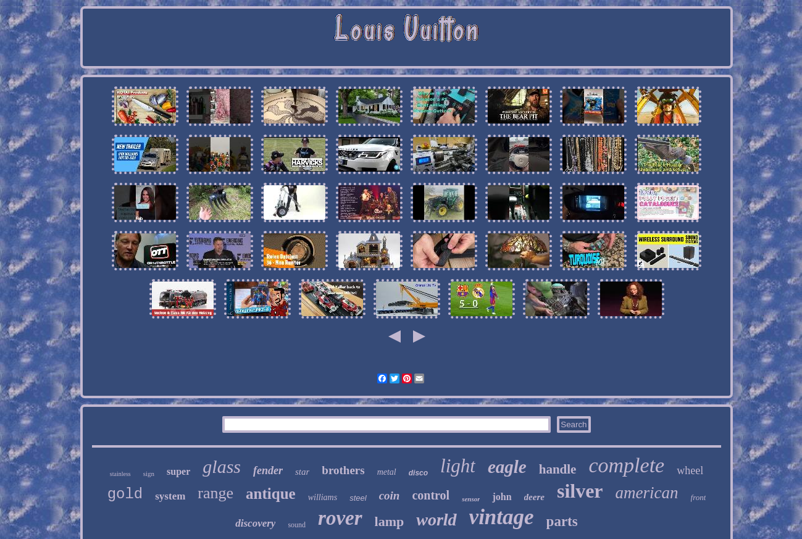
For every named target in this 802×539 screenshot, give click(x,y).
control (430, 495)
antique (271, 493)
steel (357, 498)
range (215, 493)
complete (626, 465)
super (178, 471)
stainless (120, 473)
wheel (690, 470)
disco (418, 473)
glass (222, 466)
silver (580, 491)
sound (297, 524)
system (170, 496)
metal (386, 472)
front (698, 497)
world (436, 519)
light (457, 466)
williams (322, 497)
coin (389, 495)
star (302, 472)
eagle (507, 467)
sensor (471, 499)
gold (125, 494)
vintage (501, 517)
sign (148, 473)
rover (340, 518)
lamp (389, 521)
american (647, 492)
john (501, 496)
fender (268, 470)
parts (562, 521)
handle (558, 469)
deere (534, 497)
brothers (343, 470)
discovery (255, 523)
